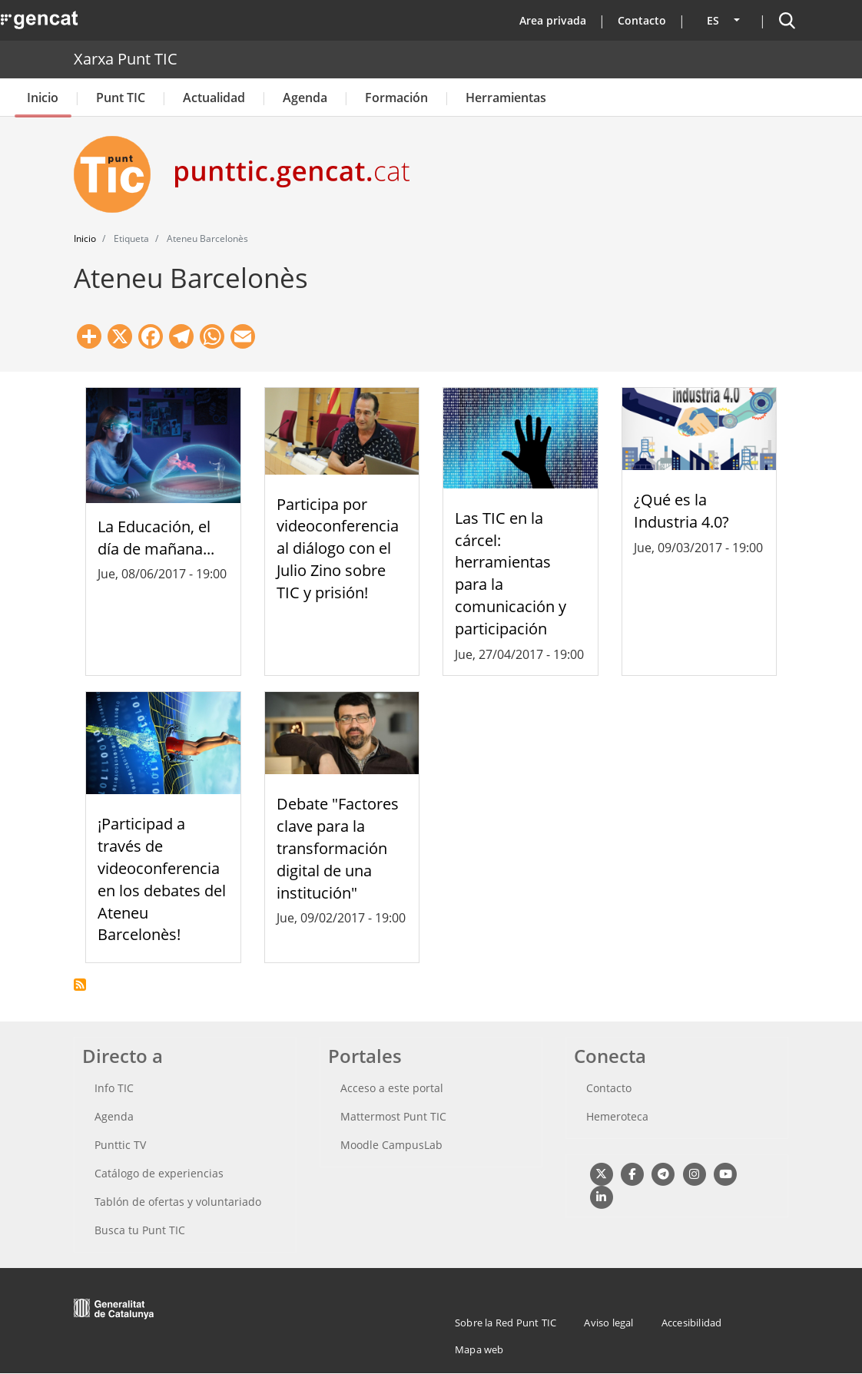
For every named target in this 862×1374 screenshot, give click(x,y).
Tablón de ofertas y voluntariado (177, 1201)
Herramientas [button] (506, 97)
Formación (396, 97)
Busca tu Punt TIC (139, 1230)
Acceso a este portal (391, 1088)
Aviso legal (608, 1322)
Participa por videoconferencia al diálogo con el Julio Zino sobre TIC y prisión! (338, 548)
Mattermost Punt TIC (393, 1116)
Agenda (305, 97)
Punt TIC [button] (120, 97)
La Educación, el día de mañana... (156, 537)
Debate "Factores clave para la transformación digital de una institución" (338, 847)
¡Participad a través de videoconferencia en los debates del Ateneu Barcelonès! (162, 879)
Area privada (552, 20)
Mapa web (479, 1349)
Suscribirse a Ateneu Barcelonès (80, 984)
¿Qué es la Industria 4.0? (681, 510)
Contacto (642, 20)
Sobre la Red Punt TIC (505, 1322)
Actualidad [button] (214, 97)
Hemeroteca (617, 1116)
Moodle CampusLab (391, 1144)
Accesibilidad (691, 1322)
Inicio (42, 97)
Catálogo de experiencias (159, 1173)
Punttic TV (120, 1144)
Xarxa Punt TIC (125, 58)
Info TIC (114, 1088)
